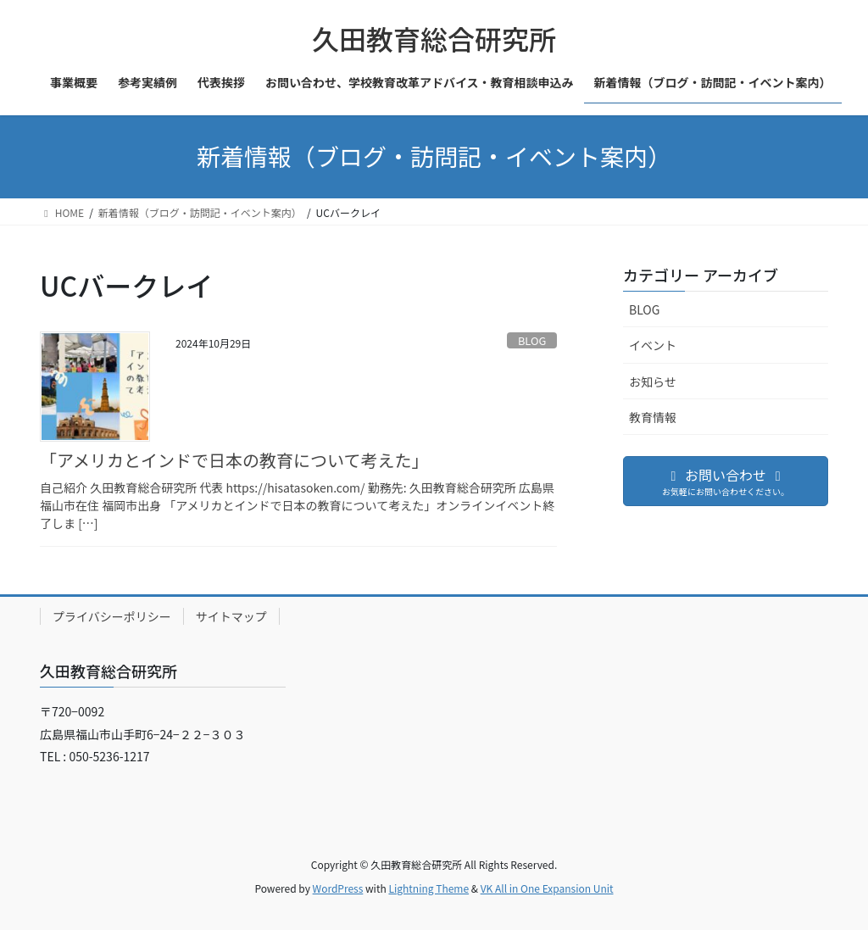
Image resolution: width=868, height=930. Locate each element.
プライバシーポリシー (112, 616)
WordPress (338, 888)
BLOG (532, 340)
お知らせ (652, 381)
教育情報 (652, 417)
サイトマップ (231, 616)
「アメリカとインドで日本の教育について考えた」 (234, 460)
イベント (652, 345)
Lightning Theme (428, 888)
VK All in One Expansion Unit (547, 888)
